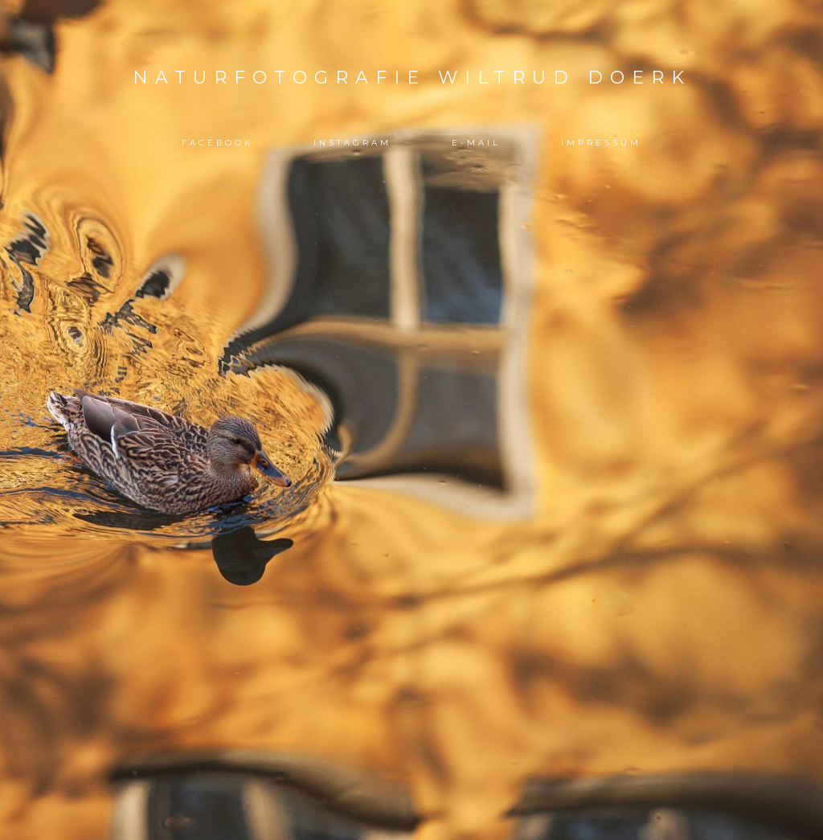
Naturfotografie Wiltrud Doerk (412, 77)
